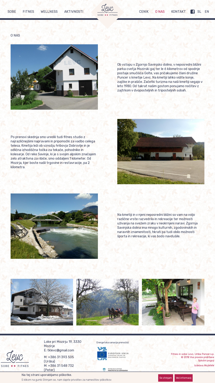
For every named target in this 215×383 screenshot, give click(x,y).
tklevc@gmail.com (60, 350)
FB (192, 11)
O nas (160, 12)
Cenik (144, 12)
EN (207, 12)
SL (199, 12)
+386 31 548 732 (61, 366)
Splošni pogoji (206, 360)
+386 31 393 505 (61, 357)
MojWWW (209, 365)
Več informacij (183, 378)
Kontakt (178, 12)
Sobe (12, 12)
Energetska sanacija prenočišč (113, 342)
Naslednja (209, 302)
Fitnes (28, 12)
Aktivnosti (73, 12)
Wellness (49, 12)
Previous (5, 302)
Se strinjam (166, 378)
